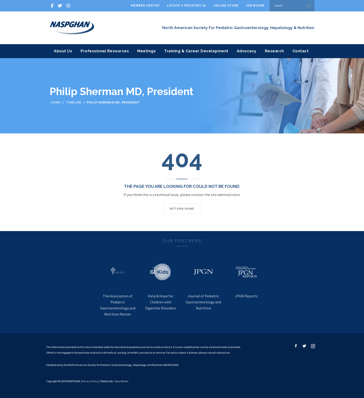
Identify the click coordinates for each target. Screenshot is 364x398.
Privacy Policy (90, 381)
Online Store (226, 5)
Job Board (255, 5)
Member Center (145, 5)
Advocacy (247, 51)
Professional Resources (105, 51)
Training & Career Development (196, 51)
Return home (182, 208)
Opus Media (121, 381)
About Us (63, 51)
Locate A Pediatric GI (186, 5)
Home (55, 102)
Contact (300, 51)
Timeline (73, 102)
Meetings (146, 51)
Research (274, 51)
